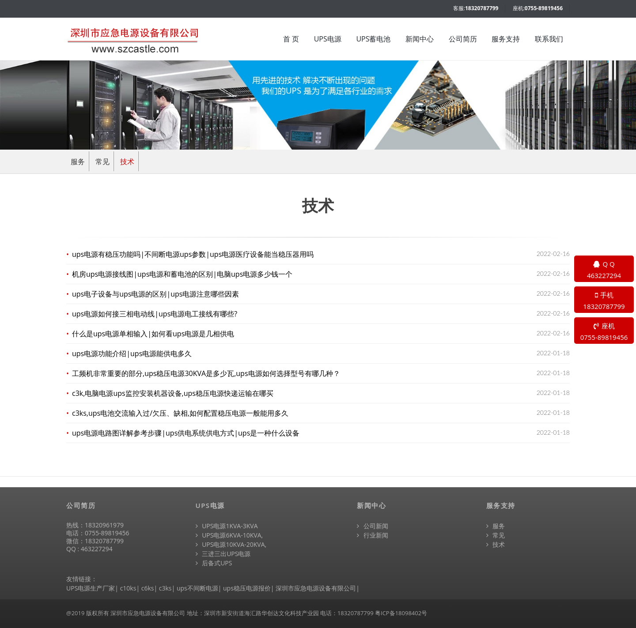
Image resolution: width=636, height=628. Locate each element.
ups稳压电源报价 (247, 588)
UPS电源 (327, 39)
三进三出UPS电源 (223, 553)
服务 (78, 161)
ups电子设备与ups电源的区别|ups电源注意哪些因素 (155, 294)
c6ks (147, 588)
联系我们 (549, 39)
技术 (127, 161)
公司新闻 (372, 526)
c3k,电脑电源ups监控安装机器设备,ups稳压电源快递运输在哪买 (172, 393)
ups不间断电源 (197, 588)
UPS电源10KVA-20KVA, (231, 544)
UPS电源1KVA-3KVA (227, 526)
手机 (604, 301)
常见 (102, 161)
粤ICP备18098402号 (401, 613)
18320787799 (481, 8)
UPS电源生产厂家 (90, 588)
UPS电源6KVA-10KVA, (229, 535)
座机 (604, 331)
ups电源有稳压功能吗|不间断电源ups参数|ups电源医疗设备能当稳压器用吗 (193, 254)
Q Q (604, 270)
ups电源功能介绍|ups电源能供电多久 (132, 353)
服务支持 (506, 39)
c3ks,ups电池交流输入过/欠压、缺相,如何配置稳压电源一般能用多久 (180, 413)
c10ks (128, 588)
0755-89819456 (544, 8)
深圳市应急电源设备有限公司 (316, 588)
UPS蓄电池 (373, 39)
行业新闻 (372, 535)
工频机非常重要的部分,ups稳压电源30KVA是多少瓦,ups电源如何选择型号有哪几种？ (206, 373)
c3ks (165, 588)
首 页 (291, 39)
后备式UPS (214, 563)
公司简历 (463, 39)
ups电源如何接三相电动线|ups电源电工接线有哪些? (154, 314)
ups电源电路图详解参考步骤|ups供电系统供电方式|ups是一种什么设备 (185, 433)
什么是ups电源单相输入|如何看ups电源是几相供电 (153, 333)
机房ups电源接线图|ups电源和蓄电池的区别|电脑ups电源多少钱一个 (182, 274)
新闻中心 (419, 39)
